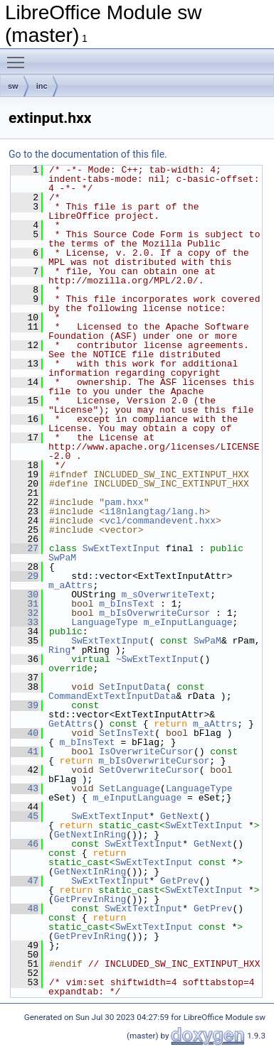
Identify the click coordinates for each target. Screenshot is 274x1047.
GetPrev (179, 880)
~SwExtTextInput (157, 659)
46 (24, 843)
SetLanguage (129, 788)
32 (24, 613)
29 (24, 576)
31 (24, 603)
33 (24, 622)
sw (13, 86)
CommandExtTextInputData (112, 696)
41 (24, 751)
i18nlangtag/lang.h (154, 511)
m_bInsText (126, 603)
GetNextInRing (90, 834)
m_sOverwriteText (165, 594)
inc (42, 86)
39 (24, 705)
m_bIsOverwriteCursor (154, 613)
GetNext (179, 816)
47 (24, 880)
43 (24, 788)
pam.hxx (124, 502)
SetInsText (126, 733)
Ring (59, 650)
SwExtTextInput (121, 548)
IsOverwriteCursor (146, 751)
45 (24, 816)
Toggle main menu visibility (19, 56)
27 (24, 548)
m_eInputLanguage (188, 622)
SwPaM (62, 557)
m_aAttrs (70, 585)
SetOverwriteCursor (149, 770)
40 (24, 733)
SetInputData (132, 686)
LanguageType (104, 622)
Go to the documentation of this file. (88, 154)
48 (24, 908)
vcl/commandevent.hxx (160, 520)
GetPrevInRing (90, 899)
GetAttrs (70, 723)
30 (24, 594)
